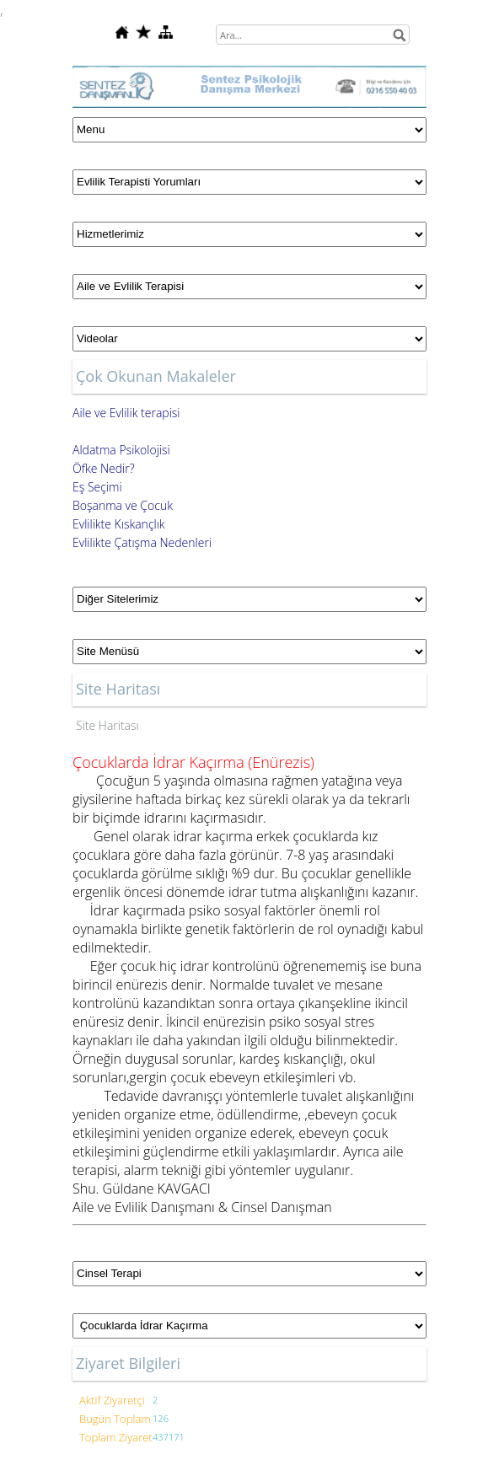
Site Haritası (107, 725)
